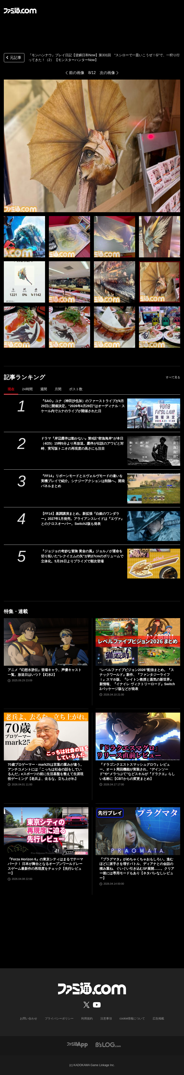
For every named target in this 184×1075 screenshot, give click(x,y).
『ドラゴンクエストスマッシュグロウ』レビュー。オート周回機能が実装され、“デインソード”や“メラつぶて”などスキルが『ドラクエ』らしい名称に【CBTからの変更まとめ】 (137, 772)
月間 (58, 389)
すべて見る (173, 377)
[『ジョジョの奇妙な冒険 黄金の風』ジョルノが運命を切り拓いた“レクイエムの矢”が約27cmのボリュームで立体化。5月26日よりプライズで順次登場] (153, 563)
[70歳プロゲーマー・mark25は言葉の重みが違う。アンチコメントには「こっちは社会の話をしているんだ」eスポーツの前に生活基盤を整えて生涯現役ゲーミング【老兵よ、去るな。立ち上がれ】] (46, 736)
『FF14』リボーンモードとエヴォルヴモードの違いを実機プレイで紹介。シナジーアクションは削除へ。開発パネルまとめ (83, 481)
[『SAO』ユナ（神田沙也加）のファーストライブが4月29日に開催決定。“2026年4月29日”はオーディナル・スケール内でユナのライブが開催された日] (153, 413)
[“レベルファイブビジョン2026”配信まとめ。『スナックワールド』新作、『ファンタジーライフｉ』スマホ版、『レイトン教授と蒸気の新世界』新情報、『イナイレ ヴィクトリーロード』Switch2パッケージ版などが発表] (138, 642)
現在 (11, 389)
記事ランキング (24, 377)
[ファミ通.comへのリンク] (20, 10)
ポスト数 (75, 389)
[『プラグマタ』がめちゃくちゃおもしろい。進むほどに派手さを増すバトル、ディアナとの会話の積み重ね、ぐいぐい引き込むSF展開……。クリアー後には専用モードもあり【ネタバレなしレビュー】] (138, 831)
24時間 (27, 389)
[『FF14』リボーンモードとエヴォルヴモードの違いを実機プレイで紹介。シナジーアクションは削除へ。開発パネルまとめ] (153, 488)
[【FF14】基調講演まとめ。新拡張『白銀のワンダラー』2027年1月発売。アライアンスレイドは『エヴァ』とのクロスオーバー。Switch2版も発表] (153, 526)
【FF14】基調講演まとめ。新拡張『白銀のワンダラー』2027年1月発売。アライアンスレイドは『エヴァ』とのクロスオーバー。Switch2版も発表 (82, 519)
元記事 (13, 58)
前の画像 (76, 73)
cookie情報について (132, 1018)
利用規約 (87, 1018)
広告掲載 (158, 1018)
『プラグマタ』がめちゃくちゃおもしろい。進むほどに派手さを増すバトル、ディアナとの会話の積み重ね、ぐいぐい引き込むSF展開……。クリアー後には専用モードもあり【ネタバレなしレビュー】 (136, 868)
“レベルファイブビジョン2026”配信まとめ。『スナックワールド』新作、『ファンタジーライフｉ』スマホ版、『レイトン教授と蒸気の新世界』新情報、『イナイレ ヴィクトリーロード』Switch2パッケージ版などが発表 (137, 679)
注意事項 (106, 1018)
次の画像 (107, 73)
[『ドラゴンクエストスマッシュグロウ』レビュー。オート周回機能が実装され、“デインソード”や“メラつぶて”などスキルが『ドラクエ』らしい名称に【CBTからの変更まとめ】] (138, 736)
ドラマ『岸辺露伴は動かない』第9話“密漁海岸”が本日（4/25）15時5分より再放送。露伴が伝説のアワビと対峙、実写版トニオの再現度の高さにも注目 (82, 443)
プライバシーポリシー (59, 1018)
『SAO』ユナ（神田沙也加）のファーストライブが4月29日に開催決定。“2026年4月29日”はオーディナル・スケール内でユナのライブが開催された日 (83, 406)
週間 (43, 389)
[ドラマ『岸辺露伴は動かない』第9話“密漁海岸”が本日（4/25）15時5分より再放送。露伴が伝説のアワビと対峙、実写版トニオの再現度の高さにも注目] (153, 451)
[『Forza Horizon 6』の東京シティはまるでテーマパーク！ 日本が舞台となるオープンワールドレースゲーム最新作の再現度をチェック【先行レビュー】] (46, 831)
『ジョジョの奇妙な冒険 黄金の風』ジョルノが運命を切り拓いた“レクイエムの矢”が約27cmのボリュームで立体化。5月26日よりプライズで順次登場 (82, 556)
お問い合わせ (28, 1018)
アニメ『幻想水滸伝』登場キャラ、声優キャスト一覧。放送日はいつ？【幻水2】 (44, 672)
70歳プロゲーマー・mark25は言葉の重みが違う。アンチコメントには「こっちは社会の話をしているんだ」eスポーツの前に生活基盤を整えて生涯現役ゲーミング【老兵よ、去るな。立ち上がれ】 (46, 772)
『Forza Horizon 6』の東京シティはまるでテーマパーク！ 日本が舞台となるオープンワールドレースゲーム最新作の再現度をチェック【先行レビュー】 (45, 866)
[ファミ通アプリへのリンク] (77, 1045)
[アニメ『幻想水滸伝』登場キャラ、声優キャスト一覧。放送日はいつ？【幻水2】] (46, 642)
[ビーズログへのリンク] (108, 1045)
